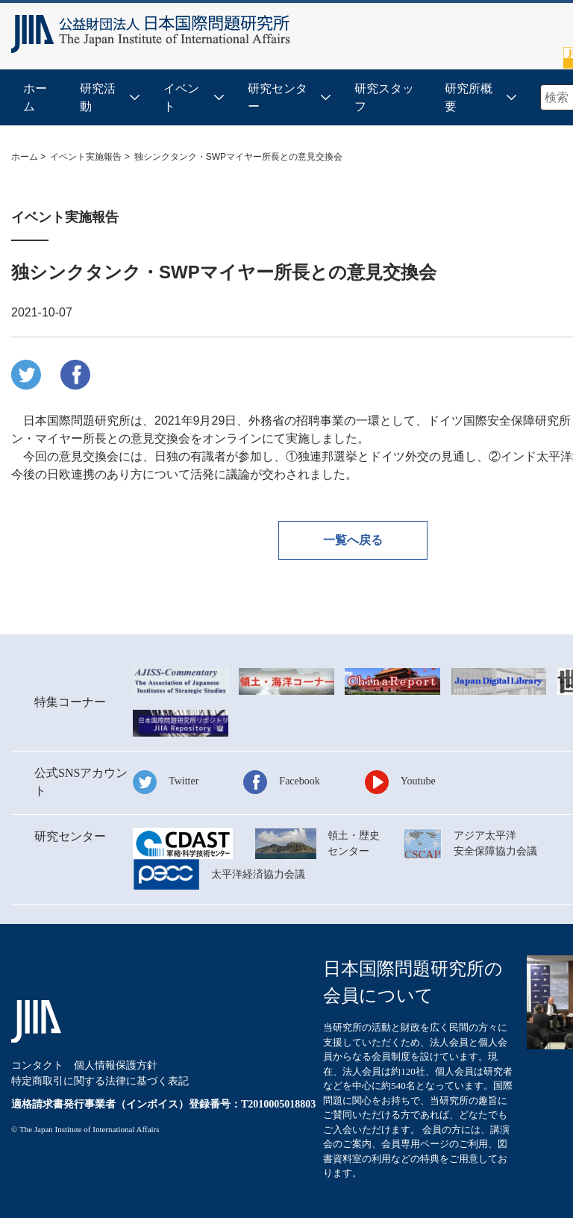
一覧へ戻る (353, 540)
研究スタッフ (384, 97)
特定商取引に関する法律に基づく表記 (100, 1081)
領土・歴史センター (354, 843)
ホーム (35, 97)
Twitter (183, 781)
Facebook (299, 781)
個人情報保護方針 (115, 1065)
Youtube (418, 781)
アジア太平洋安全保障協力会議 (495, 843)
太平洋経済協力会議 (258, 874)
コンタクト (37, 1065)
